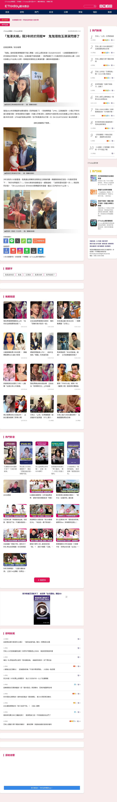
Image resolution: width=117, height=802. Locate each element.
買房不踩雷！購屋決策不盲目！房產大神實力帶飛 (106, 203)
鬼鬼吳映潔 (9, 274)
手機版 (19, 1)
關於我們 (105, 241)
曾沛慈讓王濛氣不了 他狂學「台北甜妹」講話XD (42, 593)
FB (107, 6)
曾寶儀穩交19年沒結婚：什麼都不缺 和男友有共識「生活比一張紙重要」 (67, 547)
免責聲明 (107, 246)
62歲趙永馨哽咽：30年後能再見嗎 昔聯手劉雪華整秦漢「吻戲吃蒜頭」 (41, 498)
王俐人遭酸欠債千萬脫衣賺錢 (104, 60)
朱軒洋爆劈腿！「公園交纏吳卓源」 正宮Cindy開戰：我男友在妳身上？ (14, 571)
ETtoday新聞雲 (10, 1)
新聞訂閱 (49, 1)
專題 (110, 12)
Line (104, 6)
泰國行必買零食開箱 (105, 189)
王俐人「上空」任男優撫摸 (104, 36)
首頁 (7, 12)
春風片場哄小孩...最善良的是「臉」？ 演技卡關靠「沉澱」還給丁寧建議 (41, 547)
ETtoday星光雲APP (29, 1)
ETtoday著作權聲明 (36, 257)
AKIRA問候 (7, 495)
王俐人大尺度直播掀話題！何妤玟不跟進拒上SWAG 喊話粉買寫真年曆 (28, 651)
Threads (101, 6)
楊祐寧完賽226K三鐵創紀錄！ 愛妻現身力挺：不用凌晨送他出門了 (27, 715)
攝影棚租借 (41, 1)
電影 (95, 12)
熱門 (37, 12)
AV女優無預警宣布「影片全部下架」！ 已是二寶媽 (21, 706)
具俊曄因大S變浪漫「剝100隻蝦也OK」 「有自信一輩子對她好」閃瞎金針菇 (41, 522)
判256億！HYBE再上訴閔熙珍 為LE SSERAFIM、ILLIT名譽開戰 (25, 678)
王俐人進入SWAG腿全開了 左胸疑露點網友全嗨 (104, 47)
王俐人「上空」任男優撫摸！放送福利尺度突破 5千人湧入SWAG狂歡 (41, 417)
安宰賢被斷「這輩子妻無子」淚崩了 (103, 85)
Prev (6, 455)
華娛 (80, 12)
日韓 (66, 12)
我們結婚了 (50, 274)
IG (110, 6)
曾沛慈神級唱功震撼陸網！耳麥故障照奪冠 (104, 123)
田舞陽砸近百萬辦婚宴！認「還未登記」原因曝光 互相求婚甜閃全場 (27, 687)
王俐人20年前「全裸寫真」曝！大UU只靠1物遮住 (104, 72)
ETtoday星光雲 (17, 6)
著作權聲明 (100, 246)
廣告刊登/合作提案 (95, 244)
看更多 (43, 580)
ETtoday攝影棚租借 (105, 221)
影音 (51, 12)
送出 (95, 6)
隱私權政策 (93, 246)
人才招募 (98, 241)
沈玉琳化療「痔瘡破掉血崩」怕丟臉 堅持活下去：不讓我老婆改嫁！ (15, 522)
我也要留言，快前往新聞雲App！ (42, 788)
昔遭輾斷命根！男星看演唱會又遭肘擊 (25, 20)
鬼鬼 (19, 274)
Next (77, 455)
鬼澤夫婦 (38, 274)
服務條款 (111, 244)
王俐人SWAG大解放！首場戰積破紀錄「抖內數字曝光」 (104, 110)
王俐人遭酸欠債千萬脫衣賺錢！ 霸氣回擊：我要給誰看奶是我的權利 (27, 724)
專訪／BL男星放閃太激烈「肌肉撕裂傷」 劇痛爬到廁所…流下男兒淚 (27, 660)
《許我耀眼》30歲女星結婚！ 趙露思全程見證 (103, 135)
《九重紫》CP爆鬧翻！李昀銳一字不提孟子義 (104, 148)
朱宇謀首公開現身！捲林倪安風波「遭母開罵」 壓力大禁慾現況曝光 (27, 697)
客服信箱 (104, 244)
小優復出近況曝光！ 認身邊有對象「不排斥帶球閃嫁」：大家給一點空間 (29, 669)
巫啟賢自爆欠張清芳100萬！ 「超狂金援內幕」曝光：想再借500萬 (26, 642)
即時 (22, 12)
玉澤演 (28, 274)
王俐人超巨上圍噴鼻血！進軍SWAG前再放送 (104, 98)
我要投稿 (92, 241)
